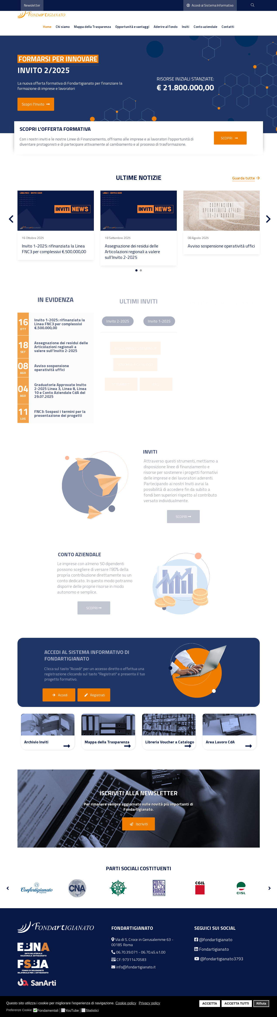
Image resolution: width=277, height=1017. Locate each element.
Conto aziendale (205, 26)
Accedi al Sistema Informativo (210, 5)
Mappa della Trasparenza (92, 26)
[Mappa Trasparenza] (127, 746)
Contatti (228, 26)
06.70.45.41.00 (153, 952)
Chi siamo (63, 26)
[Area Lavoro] (248, 746)
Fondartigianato (214, 949)
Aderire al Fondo (165, 26)
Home (47, 26)
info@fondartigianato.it (136, 967)
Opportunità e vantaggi (132, 26)
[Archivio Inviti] (67, 746)
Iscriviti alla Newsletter (138, 793)
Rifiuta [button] (261, 1003)
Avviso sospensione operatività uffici (221, 246)
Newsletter (32, 5)
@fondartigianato (215, 939)
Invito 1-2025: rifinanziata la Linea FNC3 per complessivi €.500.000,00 (54, 248)
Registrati (94, 695)
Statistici (92, 1010)
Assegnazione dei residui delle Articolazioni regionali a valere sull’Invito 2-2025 (132, 251)
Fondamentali (47, 1010)
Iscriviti (138, 824)
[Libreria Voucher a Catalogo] (188, 746)
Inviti (185, 26)
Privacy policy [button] (149, 1003)
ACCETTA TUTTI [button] (237, 1003)
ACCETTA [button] (209, 1003)
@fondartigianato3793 (221, 958)
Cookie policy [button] (125, 1003)
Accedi (59, 695)
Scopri (230, 138)
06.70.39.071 (127, 952)
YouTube (72, 1010)
